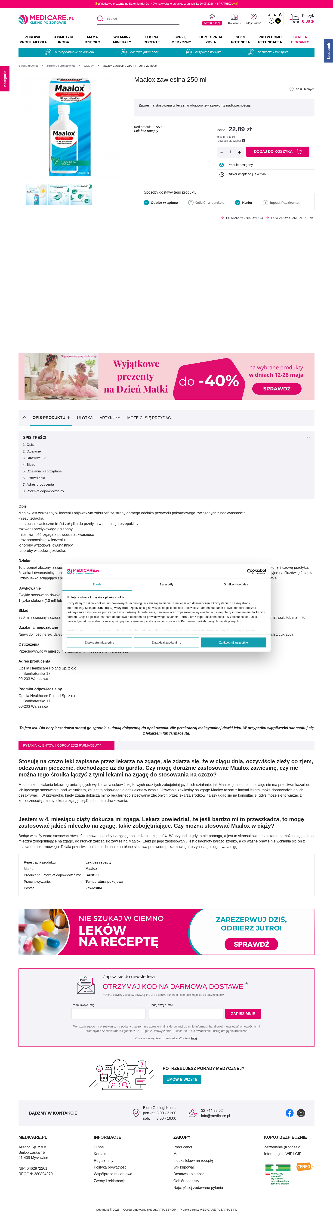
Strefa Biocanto (300, 39)
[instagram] (301, 1113)
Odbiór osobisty (186, 1181)
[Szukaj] (100, 19)
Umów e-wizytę (182, 1079)
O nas (99, 1147)
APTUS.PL (229, 1209)
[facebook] (290, 1113)
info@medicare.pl (215, 1116)
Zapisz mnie (244, 1014)
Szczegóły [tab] (166, 584)
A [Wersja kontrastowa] (278, 20)
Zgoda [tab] (97, 584)
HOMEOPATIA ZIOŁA (210, 39)
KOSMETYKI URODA (62, 39)
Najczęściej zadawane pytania (198, 1188)
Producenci (182, 1147)
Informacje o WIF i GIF (282, 1154)
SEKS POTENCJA (240, 39)
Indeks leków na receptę (193, 1161)
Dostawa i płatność (188, 1174)
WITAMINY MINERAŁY (122, 39)
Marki (177, 1154)
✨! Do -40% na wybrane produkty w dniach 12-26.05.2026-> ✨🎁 (166, 3)
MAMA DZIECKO (92, 39)
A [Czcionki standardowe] (269, 15)
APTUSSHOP (166, 1209)
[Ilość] (230, 152)
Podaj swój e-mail (160, 1005)
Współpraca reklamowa (113, 1174)
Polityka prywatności (110, 1167)
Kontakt (100, 1154)
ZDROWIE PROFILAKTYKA (33, 39)
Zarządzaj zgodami (167, 642)
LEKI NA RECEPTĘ (151, 39)
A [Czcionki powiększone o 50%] (275, 15)
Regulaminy (103, 1161)
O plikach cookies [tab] (236, 584)
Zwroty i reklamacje (110, 1181)
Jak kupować (184, 1167)
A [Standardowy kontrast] (271, 20)
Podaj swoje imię (82, 1005)
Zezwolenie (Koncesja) (283, 1147)
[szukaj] (138, 19)
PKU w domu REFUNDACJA (270, 39)
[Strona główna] (28, 65)
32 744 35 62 (212, 1110)
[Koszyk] (293, 18)
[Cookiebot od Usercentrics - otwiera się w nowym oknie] (246, 571)
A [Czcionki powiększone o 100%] (280, 15)
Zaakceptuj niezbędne (99, 642)
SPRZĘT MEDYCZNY (181, 39)
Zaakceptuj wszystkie (233, 642)
